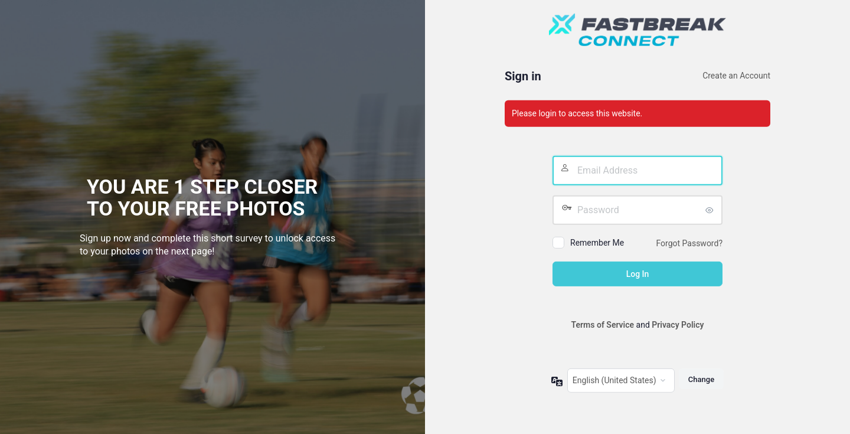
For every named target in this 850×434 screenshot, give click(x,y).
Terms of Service (602, 324)
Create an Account (736, 75)
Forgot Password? (689, 243)
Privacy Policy (678, 324)
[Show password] (710, 210)
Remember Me (597, 242)
